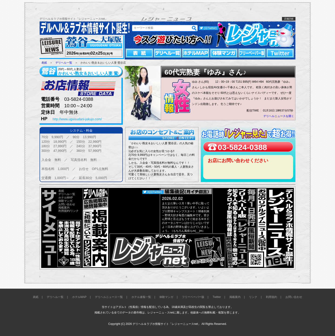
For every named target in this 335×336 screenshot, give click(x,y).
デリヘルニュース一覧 (109, 297)
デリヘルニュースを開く (278, 116)
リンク (74, 210)
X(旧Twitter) (154, 192)
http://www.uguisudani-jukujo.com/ (77, 119)
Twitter (280, 53)
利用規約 (64, 210)
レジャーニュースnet (255, 35)
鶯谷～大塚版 (93, 42)
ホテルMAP (195, 53)
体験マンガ (224, 53)
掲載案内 (64, 207)
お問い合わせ (66, 204)
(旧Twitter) (210, 28)
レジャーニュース (52, 46)
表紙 (139, 53)
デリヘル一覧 (167, 53)
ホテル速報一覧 (141, 297)
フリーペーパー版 (252, 53)
